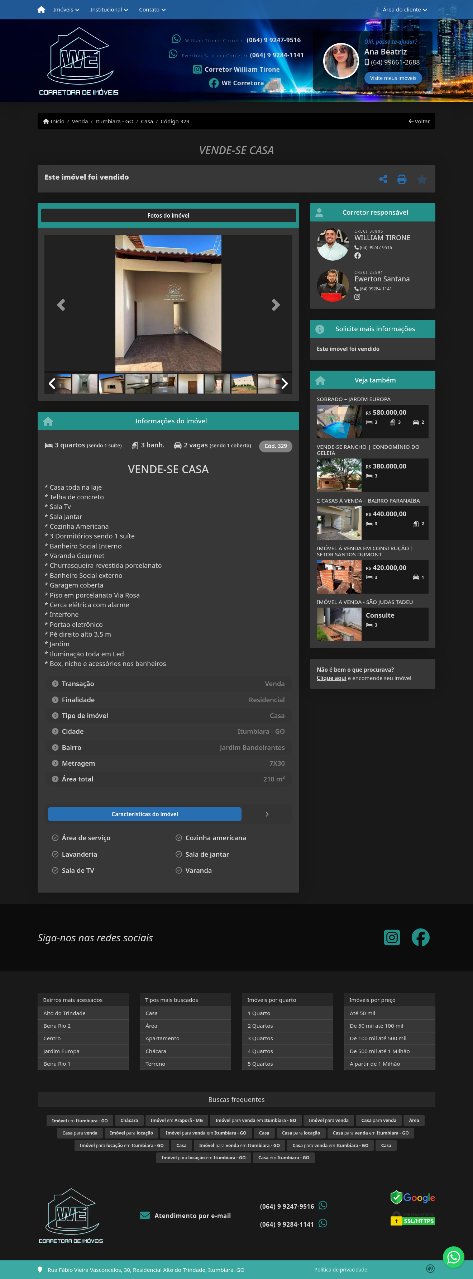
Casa (147, 121)
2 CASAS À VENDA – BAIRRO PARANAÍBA (368, 500)
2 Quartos (260, 1025)
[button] (313, 61)
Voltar (419, 121)
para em (256, 1120)
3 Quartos (260, 1038)
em (80, 1121)
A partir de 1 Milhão (375, 1063)
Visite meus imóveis (393, 78)
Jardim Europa (61, 1051)
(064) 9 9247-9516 (274, 40)
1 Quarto (259, 1013)
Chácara (155, 1051)
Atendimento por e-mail (185, 1216)
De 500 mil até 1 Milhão (380, 1051)
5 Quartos (260, 1063)
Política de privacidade (341, 1269)
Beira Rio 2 (57, 1025)
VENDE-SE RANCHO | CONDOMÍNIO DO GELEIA (368, 449)
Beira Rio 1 (57, 1063)
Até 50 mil (362, 1013)
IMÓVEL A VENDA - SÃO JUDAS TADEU (365, 601)
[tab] (67, 215)
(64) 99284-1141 (373, 289)
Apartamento (162, 1038)
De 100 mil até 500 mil (378, 1038)
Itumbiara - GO (114, 121)
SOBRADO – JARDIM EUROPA (354, 399)
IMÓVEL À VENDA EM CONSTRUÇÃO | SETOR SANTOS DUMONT (365, 551)
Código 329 (175, 121)
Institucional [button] (106, 9)
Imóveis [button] (63, 9)
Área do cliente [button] (402, 9)
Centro (52, 1038)
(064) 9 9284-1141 (277, 55)
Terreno (155, 1063)
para (329, 1120)
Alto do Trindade (64, 1013)
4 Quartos (260, 1051)
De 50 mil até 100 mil (376, 1025)
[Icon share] (236, 68)
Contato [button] (149, 9)
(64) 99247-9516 (373, 247)
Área (151, 1025)
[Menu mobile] (41, 9)
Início (53, 121)
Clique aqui (332, 677)
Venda (80, 121)
